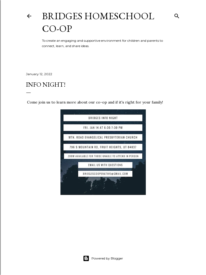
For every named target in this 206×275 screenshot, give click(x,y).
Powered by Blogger (103, 258)
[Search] (177, 15)
